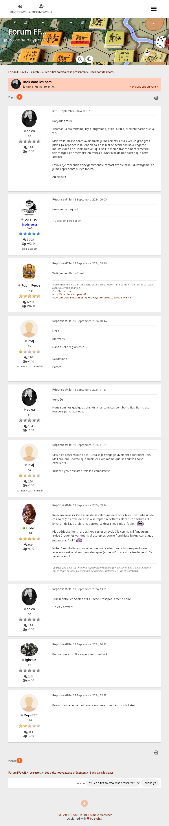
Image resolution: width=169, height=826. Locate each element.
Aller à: (81, 783)
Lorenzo (30, 219)
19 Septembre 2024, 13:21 (79, 589)
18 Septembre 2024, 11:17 (79, 390)
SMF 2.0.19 (63, 815)
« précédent (138, 86)
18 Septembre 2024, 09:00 (79, 199)
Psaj (31, 340)
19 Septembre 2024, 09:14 (79, 505)
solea (29, 87)
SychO (98, 818)
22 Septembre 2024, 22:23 (79, 695)
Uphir (30, 528)
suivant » (152, 86)
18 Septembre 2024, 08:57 (71, 111)
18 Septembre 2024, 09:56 (79, 263)
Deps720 (31, 715)
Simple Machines (101, 815)
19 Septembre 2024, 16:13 (79, 644)
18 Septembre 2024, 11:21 (79, 445)
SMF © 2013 (81, 815)
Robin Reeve (30, 285)
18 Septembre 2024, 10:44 (79, 321)
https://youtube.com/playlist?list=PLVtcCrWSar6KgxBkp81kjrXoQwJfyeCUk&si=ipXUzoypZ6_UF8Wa (91, 296)
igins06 (30, 659)
